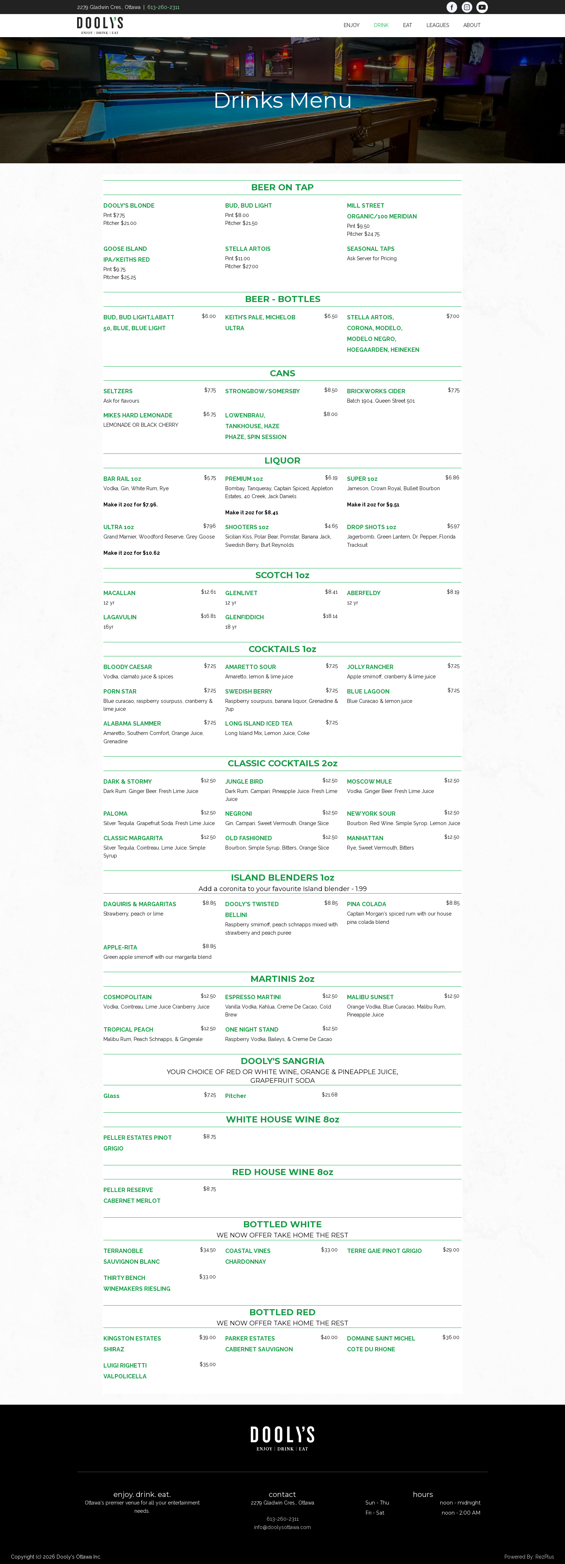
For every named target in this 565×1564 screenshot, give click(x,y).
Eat (407, 25)
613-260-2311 (163, 7)
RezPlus (544, 1557)
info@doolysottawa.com (282, 1527)
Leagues (438, 25)
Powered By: (519, 1557)
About (472, 25)
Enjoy (352, 25)
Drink (381, 25)
